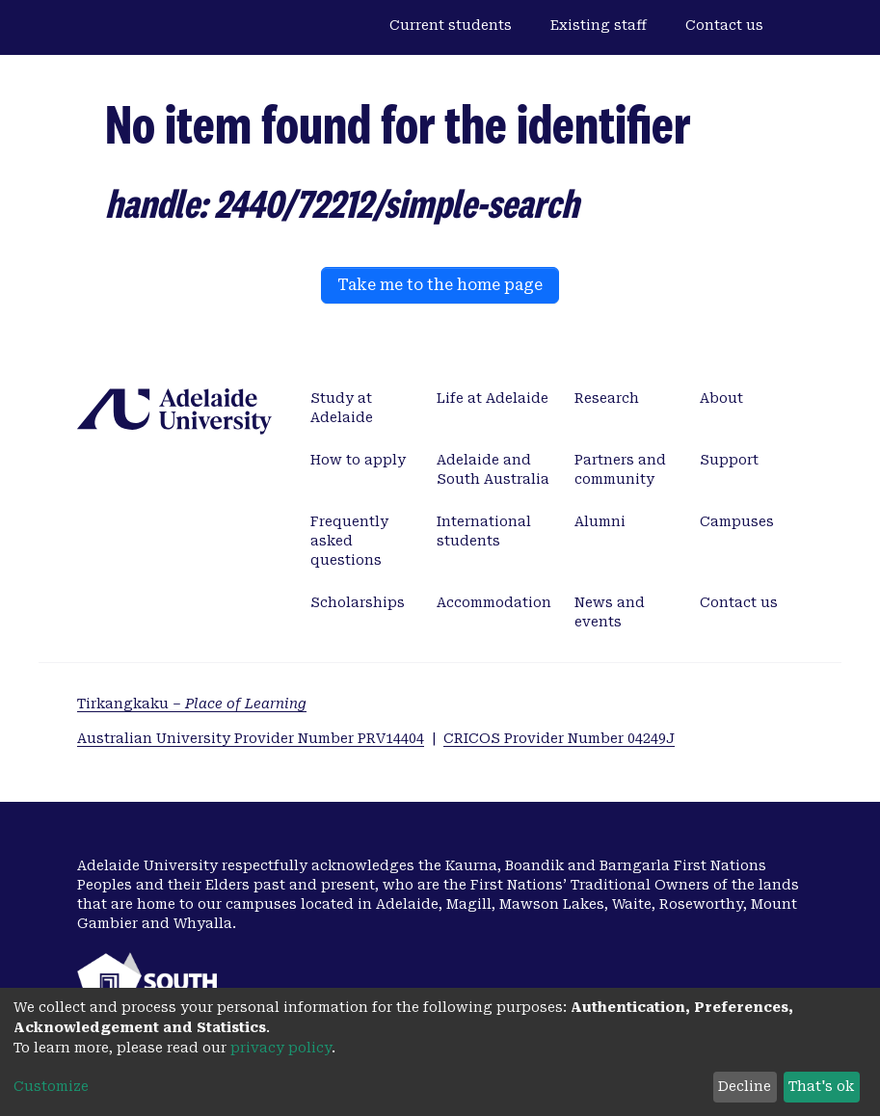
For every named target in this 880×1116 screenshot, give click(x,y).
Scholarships (357, 602)
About (721, 398)
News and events (609, 612)
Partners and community (620, 469)
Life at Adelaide (492, 398)
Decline (744, 1086)
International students (484, 531)
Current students (450, 25)
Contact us (724, 25)
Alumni (600, 521)
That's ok (821, 1086)
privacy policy (281, 1047)
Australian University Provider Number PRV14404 (250, 738)
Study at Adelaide (341, 407)
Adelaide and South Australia (493, 469)
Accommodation (494, 602)
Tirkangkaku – (192, 703)
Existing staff (598, 25)
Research (606, 398)
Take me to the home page (440, 285)
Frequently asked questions (349, 541)
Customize (51, 1086)
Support (729, 459)
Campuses (737, 521)
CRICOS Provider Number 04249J (559, 738)
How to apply (358, 459)
